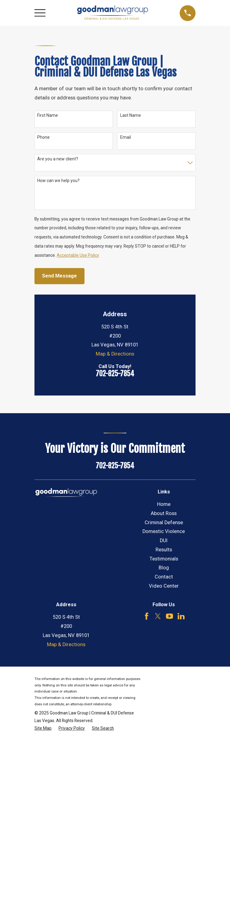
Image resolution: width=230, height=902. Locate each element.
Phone (43, 137)
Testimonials (163, 559)
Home (164, 504)
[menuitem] (43, 728)
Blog (164, 568)
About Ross (164, 513)
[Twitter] (157, 616)
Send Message (59, 276)
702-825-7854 (115, 373)
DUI (163, 540)
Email (125, 137)
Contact (164, 577)
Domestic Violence (163, 531)
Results (164, 550)
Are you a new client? (57, 158)
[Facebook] (146, 616)
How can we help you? (58, 180)
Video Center (164, 586)
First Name (47, 115)
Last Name (130, 115)
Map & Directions (115, 354)
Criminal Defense (164, 522)
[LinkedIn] (181, 616)
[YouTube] (169, 616)
